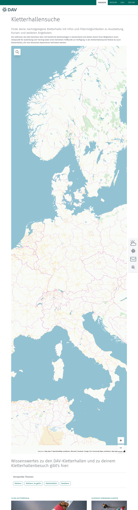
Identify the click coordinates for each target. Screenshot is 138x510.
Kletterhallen (51, 483)
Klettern (18, 483)
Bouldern (65, 483)
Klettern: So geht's (33, 483)
